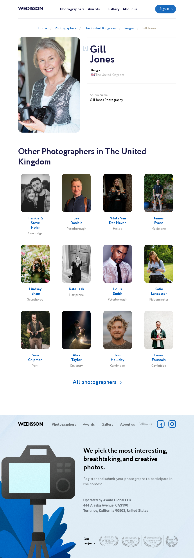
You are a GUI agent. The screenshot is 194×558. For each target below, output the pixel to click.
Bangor (129, 28)
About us (129, 9)
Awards (94, 9)
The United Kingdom (100, 28)
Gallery (114, 9)
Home (42, 28)
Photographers (72, 9)
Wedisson (30, 8)
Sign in (164, 9)
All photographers (95, 382)
